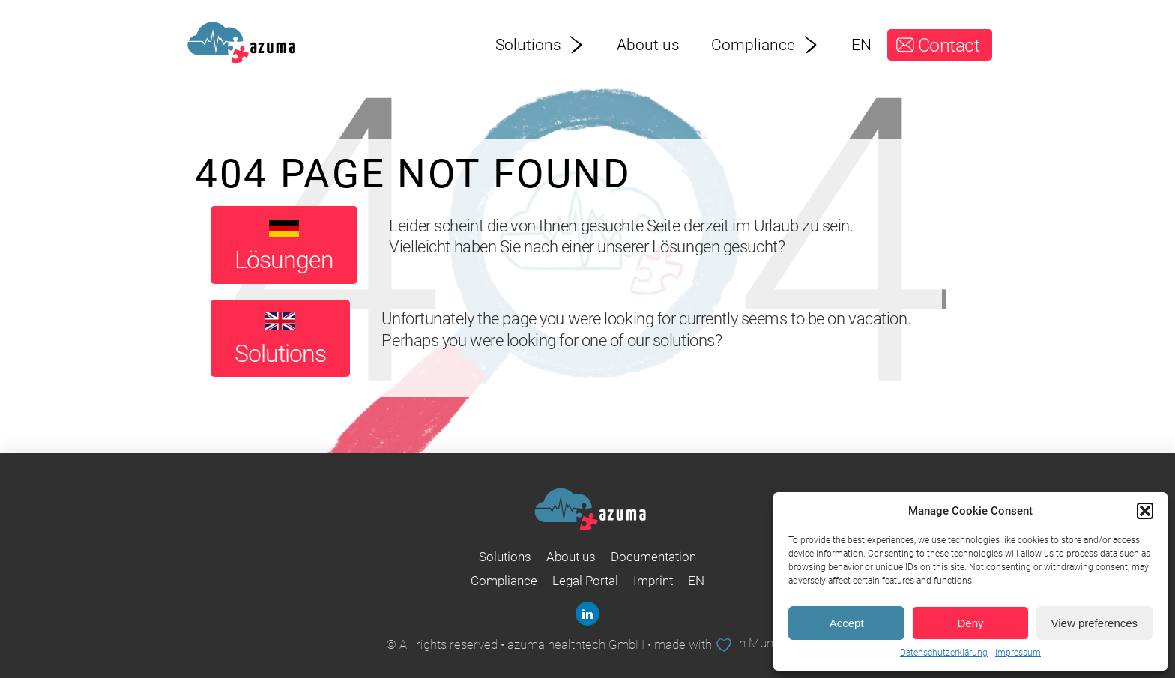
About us (648, 44)
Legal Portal (585, 580)
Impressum (1018, 652)
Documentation (653, 556)
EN (861, 44)
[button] (1145, 510)
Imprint (653, 580)
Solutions (540, 44)
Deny (970, 623)
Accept (847, 623)
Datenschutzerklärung (944, 652)
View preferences (1094, 623)
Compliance (765, 44)
